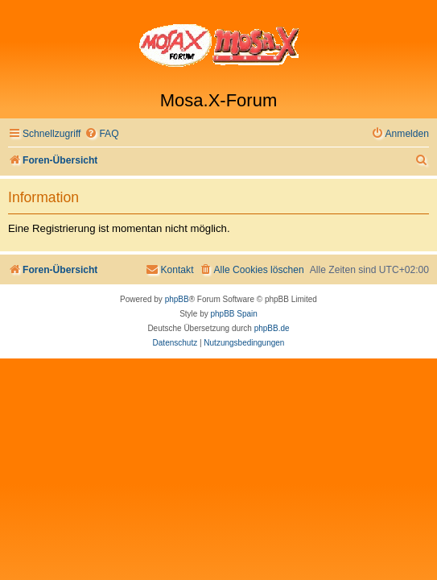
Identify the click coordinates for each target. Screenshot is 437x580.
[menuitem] (101, 134)
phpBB (177, 299)
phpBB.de (272, 328)
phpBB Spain (233, 313)
